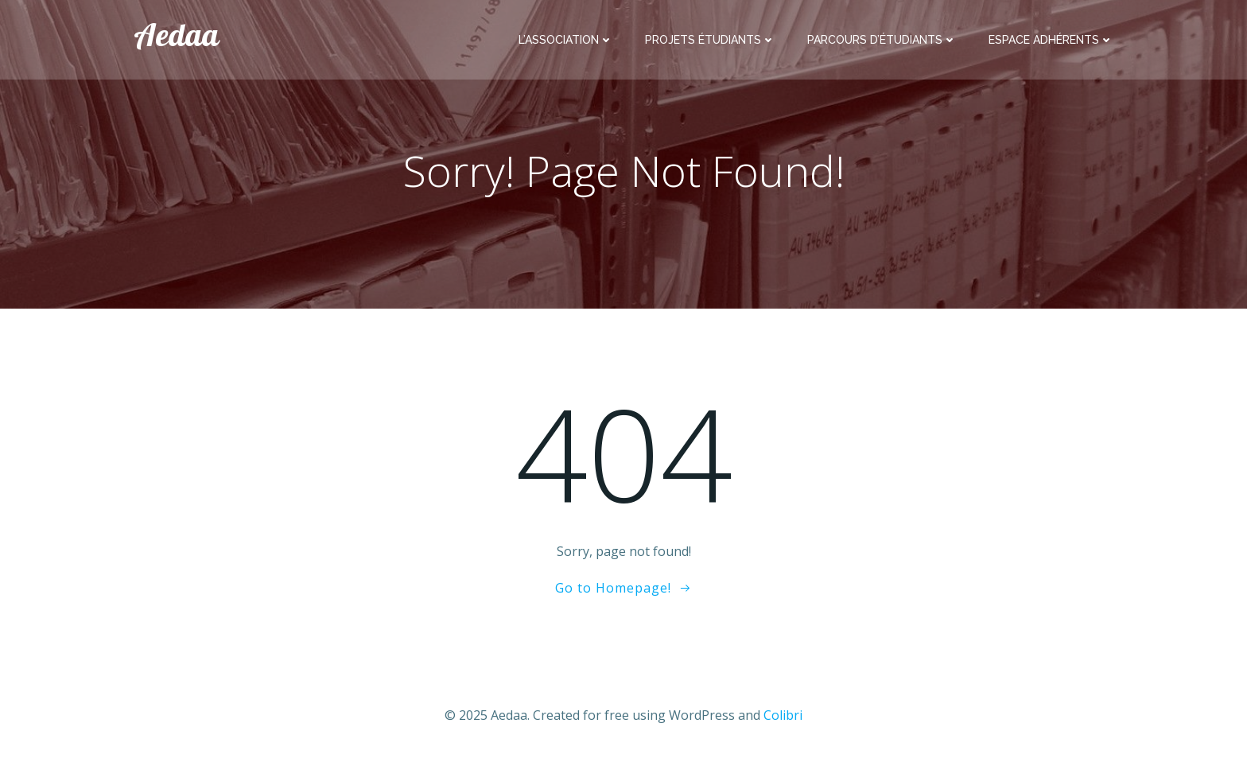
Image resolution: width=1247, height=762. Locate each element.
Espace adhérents (1051, 39)
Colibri (782, 715)
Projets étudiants (710, 39)
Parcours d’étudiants (882, 39)
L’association (566, 39)
